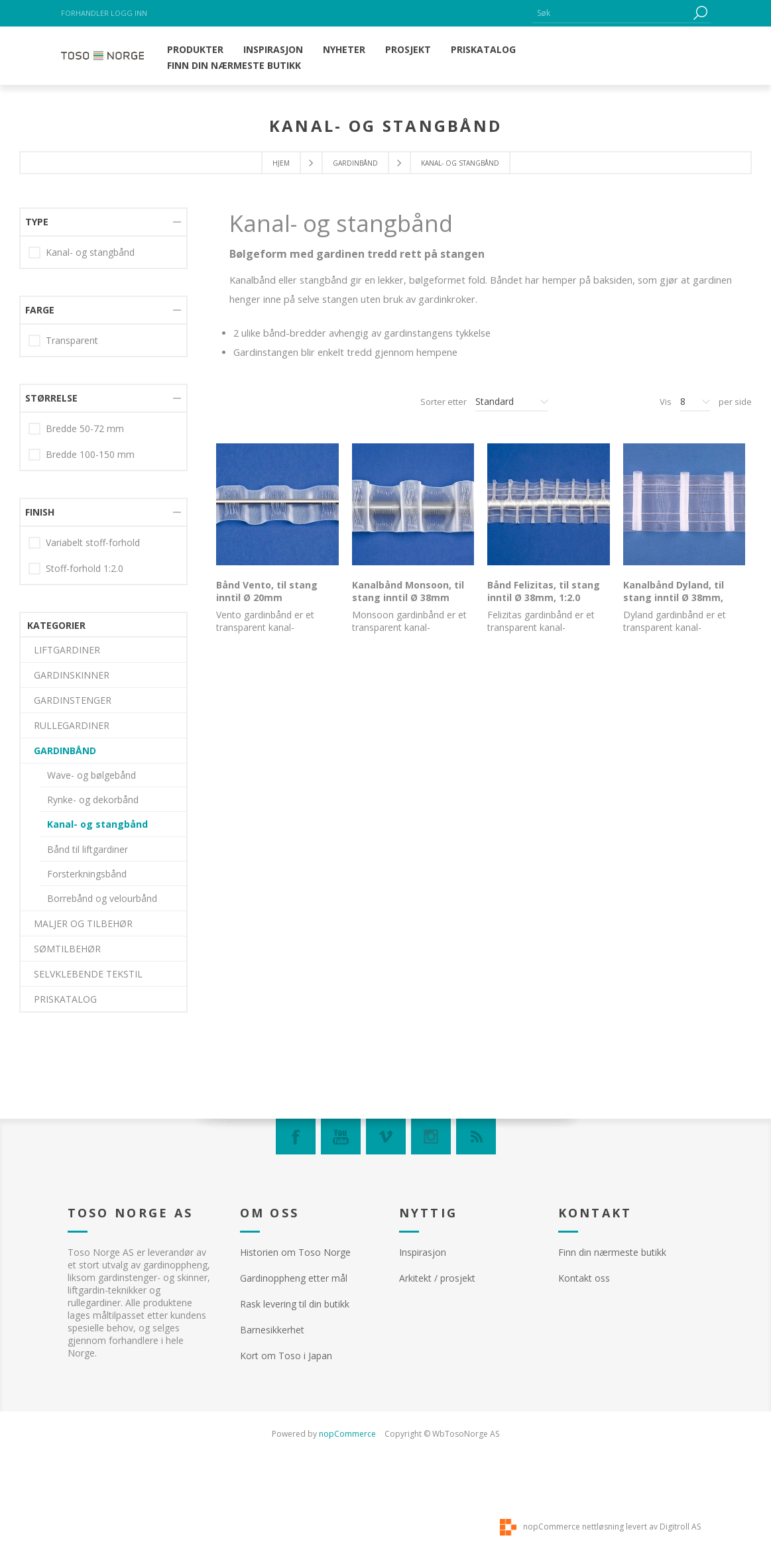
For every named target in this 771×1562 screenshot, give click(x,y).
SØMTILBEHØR (67, 544)
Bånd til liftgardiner (87, 445)
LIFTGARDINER (67, 245)
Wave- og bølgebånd (91, 370)
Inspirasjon (422, 1252)
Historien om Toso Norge (295, 1252)
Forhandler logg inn (104, 13)
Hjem (281, 163)
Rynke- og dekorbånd (93, 395)
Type (36, 649)
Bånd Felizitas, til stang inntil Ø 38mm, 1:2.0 (543, 591)
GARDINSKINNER (71, 270)
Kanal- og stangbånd (97, 420)
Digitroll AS (680, 1526)
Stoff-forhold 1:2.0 (84, 995)
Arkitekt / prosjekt (437, 1278)
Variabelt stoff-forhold (93, 970)
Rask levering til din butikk (294, 1304)
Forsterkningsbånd (87, 469)
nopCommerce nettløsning (573, 1526)
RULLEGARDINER (71, 321)
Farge (39, 737)
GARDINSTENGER (72, 296)
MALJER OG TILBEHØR (83, 519)
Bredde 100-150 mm (90, 881)
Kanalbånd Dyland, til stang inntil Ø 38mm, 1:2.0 (673, 597)
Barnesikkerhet (272, 1329)
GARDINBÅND (355, 163)
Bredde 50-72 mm (85, 856)
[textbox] (611, 13)
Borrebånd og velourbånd (102, 494)
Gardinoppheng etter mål (293, 1278)
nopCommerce (347, 1433)
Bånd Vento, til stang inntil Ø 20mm (267, 591)
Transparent (72, 767)
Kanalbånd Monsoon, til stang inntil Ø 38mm (408, 591)
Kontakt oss (584, 1278)
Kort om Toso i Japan (286, 1355)
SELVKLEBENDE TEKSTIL (88, 569)
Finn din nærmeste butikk (612, 1252)
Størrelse (51, 825)
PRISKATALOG (65, 594)
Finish (39, 939)
